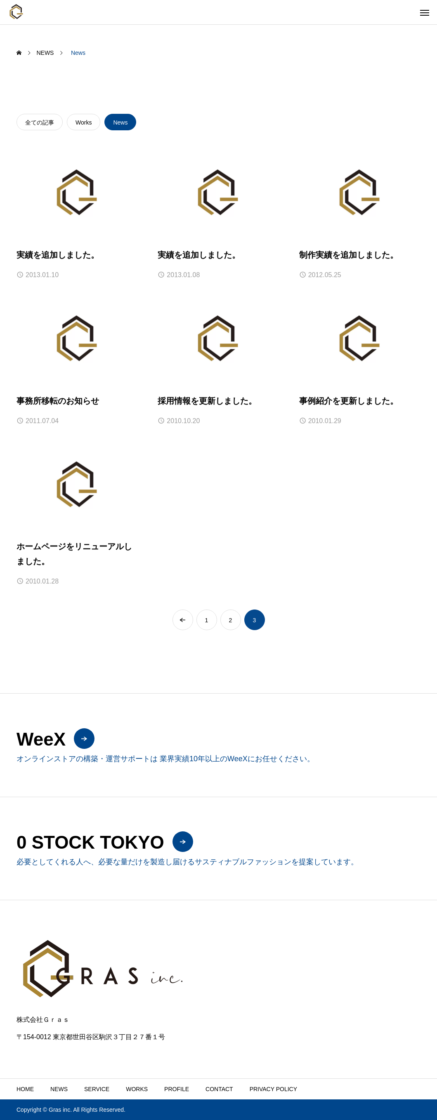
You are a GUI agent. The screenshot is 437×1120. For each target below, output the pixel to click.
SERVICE (96, 1089)
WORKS (137, 1089)
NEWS (59, 1089)
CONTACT (219, 1089)
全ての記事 (39, 122)
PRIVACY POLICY (273, 1089)
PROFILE (176, 1089)
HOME (25, 1089)
